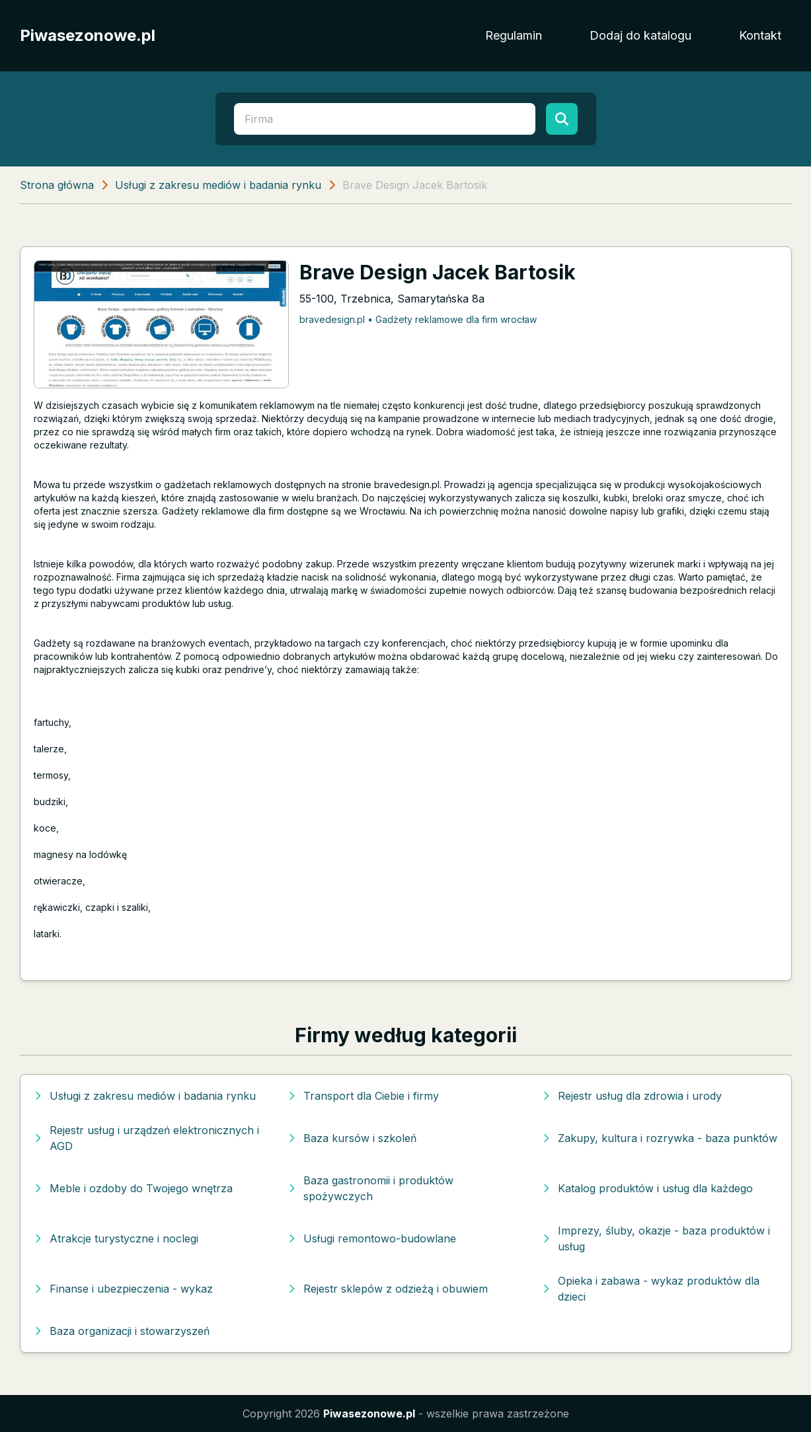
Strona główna (57, 185)
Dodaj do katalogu (640, 35)
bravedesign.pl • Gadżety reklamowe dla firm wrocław (418, 319)
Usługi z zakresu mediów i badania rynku (218, 185)
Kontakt (760, 35)
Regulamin (513, 35)
